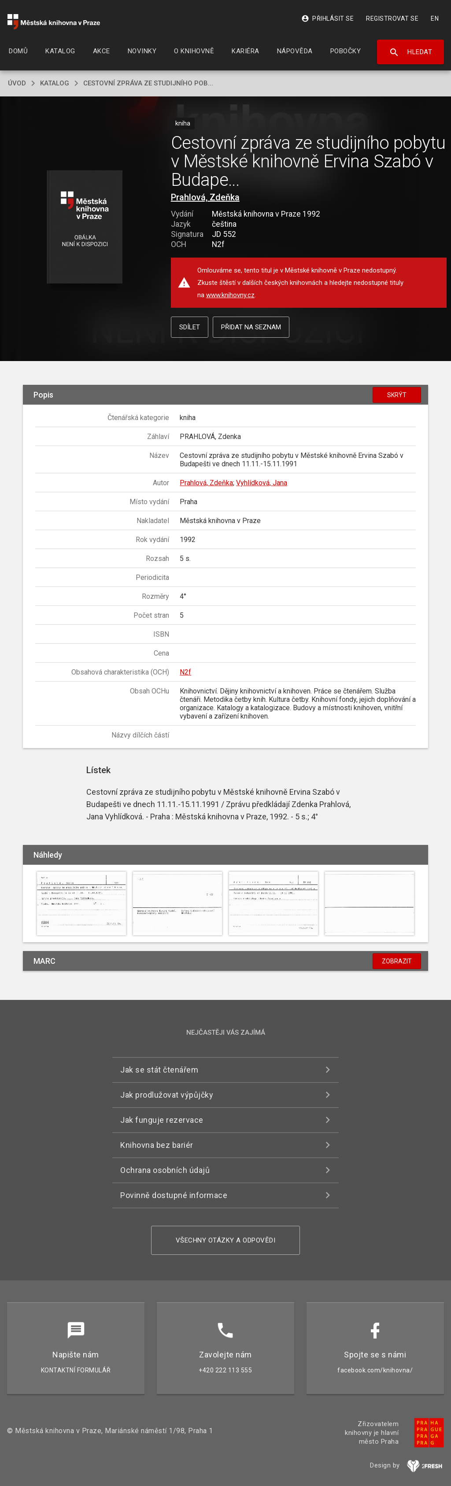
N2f (185, 672)
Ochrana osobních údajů (165, 1170)
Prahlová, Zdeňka (205, 197)
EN (435, 18)
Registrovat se (392, 18)
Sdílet (189, 327)
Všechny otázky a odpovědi (226, 1240)
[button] (84, 227)
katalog (54, 83)
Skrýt (397, 394)
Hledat (411, 52)
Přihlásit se (327, 18)
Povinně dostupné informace (173, 1195)
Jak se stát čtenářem (159, 1069)
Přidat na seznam (251, 327)
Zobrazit (397, 961)
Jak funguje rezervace (161, 1120)
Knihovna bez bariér (156, 1145)
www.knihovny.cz (230, 295)
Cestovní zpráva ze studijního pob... (148, 83)
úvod (17, 83)
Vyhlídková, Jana (261, 483)
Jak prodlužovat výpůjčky (166, 1094)
